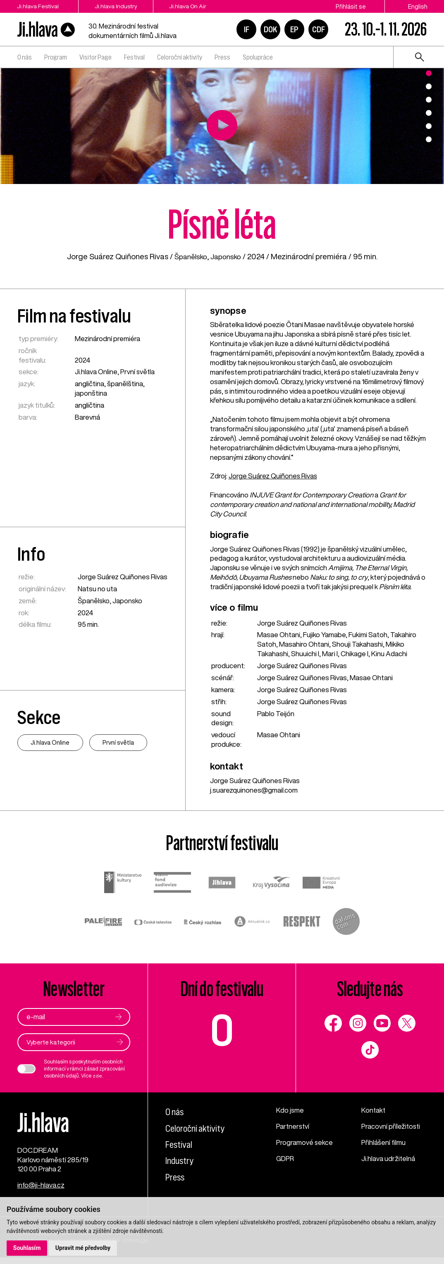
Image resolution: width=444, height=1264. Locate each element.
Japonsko (227, 256)
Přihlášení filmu (383, 1142)
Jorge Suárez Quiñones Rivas (273, 475)
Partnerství (293, 1126)
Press (222, 57)
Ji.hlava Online (96, 371)
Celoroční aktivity (179, 57)
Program (55, 57)
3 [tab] (429, 100)
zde (97, 1076)
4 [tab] (429, 113)
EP (294, 29)
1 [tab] (429, 73)
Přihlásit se (351, 6)
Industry (180, 1161)
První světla (137, 371)
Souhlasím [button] (27, 1248)
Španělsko (189, 256)
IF (246, 29)
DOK (270, 29)
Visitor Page (95, 57)
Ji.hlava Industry (123, 6)
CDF (318, 29)
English (417, 6)
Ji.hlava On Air (201, 6)
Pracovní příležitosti (391, 1126)
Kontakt (373, 1110)
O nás (24, 57)
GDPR (286, 1158)
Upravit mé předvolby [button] (83, 1248)
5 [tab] (429, 126)
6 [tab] (429, 139)
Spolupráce (258, 57)
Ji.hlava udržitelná (388, 1158)
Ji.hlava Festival (38, 6)
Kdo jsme (290, 1110)
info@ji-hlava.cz (41, 1191)
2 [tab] (429, 86)
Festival (134, 57)
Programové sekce (304, 1142)
